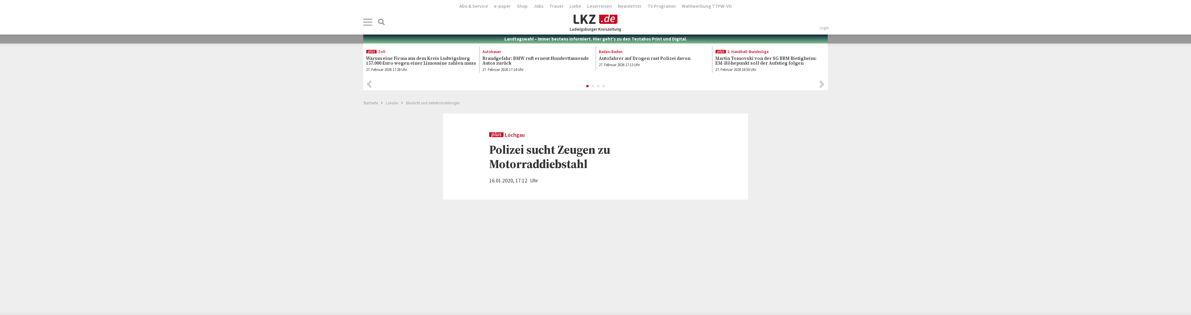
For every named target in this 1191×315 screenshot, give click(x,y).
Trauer (556, 6)
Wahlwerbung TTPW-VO (707, 6)
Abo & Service (473, 6)
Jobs (538, 6)
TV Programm (662, 6)
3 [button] (598, 86)
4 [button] (603, 86)
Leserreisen (599, 6)
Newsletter (630, 6)
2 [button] (593, 86)
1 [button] (587, 86)
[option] (418, 61)
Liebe (575, 6)
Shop (522, 6)
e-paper (502, 6)
